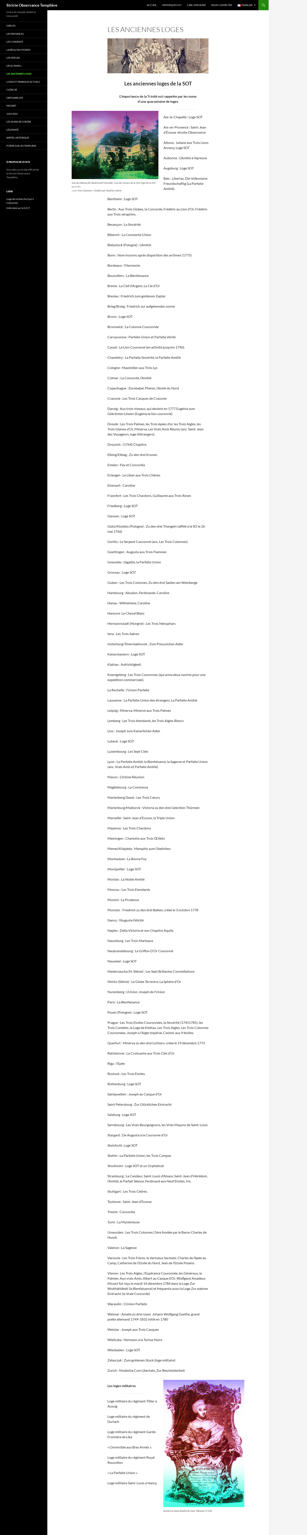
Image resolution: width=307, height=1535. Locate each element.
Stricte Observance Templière (31, 5)
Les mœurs (13, 57)
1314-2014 (11, 113)
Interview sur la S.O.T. (18, 208)
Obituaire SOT (14, 97)
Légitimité (12, 129)
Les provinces (15, 33)
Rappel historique (17, 137)
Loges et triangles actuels (23, 81)
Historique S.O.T (171, 5)
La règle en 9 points (18, 49)
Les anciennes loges (19, 73)
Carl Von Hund (196, 5)
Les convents (14, 41)
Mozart (11, 105)
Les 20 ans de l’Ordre (18, 121)
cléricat (11, 89)
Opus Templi (13, 65)
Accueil (152, 5)
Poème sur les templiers (21, 145)
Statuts (11, 25)
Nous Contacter (221, 5)
